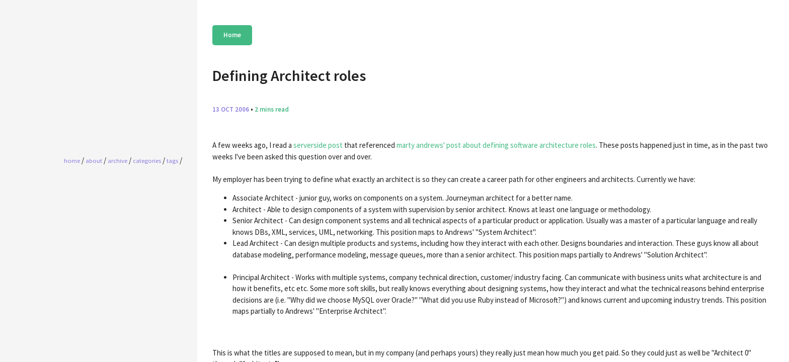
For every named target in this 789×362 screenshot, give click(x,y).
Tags (172, 160)
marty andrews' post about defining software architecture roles (496, 145)
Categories (147, 160)
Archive (117, 160)
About (94, 160)
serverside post (318, 145)
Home (232, 35)
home (72, 160)
